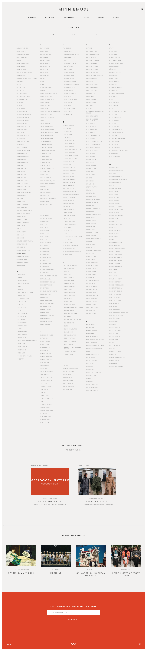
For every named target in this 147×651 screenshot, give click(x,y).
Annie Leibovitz (22, 205)
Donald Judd (44, 312)
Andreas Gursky (22, 180)
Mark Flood (113, 227)
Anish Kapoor (21, 196)
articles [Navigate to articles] (32, 17)
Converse (43, 186)
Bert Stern (21, 295)
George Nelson (68, 161)
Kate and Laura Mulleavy (95, 345)
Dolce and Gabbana (47, 303)
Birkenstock (21, 308)
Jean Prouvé (90, 154)
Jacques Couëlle (92, 66)
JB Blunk (89, 105)
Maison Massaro (115, 182)
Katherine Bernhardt (94, 348)
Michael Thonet (115, 300)
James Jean (90, 81)
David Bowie (44, 255)
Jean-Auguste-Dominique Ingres (95, 112)
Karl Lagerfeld (91, 342)
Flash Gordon (68, 69)
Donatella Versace (47, 315)
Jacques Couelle (92, 69)
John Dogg (90, 211)
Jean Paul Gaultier (93, 148)
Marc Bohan (113, 191)
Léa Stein (112, 69)
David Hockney (45, 264)
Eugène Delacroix (46, 410)
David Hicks (44, 261)
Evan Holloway (45, 416)
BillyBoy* (20, 304)
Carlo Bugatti (45, 60)
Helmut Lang (67, 302)
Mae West (112, 173)
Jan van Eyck (91, 93)
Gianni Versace (68, 200)
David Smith (44, 273)
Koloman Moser (92, 388)
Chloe (42, 120)
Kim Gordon (90, 378)
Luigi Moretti (114, 153)
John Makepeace (92, 232)
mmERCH (112, 348)
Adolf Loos (21, 66)
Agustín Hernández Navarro (27, 78)
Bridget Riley (21, 338)
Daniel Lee (43, 240)
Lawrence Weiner (115, 60)
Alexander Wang (22, 120)
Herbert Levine (68, 323)
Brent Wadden (22, 332)
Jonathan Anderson (93, 250)
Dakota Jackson (46, 218)
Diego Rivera (44, 297)
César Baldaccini (46, 87)
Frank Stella (67, 105)
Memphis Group (115, 282)
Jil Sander (89, 172)
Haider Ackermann (70, 265)
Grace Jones (67, 227)
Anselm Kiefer (22, 208)
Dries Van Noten (46, 321)
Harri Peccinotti (69, 287)
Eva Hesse (43, 413)
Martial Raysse (114, 246)
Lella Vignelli (114, 81)
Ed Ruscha (43, 338)
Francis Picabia (68, 78)
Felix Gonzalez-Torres (71, 54)
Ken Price (89, 366)
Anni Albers (21, 202)
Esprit (42, 401)
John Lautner (91, 226)
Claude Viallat (45, 162)
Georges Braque (69, 167)
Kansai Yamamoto (92, 330)
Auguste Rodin (22, 259)
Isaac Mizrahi (68, 380)
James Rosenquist (92, 87)
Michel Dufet (114, 306)
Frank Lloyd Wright (70, 99)
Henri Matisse (68, 355)
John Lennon (90, 229)
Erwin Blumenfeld (46, 398)
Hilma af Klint (68, 332)
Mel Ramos (113, 276)
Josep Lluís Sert (92, 265)
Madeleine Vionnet (116, 170)
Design (55, 507)
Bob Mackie (21, 320)
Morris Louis (114, 360)
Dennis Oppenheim (46, 285)
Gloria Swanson (69, 221)
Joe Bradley (90, 193)
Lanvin (111, 48)
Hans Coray (67, 274)
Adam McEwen (22, 57)
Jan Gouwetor (91, 90)
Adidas (19, 60)
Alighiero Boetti (23, 135)
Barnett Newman (23, 283)
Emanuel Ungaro (46, 386)
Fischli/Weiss (68, 66)
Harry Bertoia (68, 290)
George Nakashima (70, 158)
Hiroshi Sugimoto (69, 341)
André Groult (22, 165)
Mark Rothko (114, 233)
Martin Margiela (115, 252)
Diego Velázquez (46, 300)
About (9, 644)
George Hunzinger (69, 152)
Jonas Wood (90, 247)
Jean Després (91, 126)
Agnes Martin (21, 75)
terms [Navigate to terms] (86, 17)
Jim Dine (89, 178)
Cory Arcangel (45, 190)
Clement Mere (45, 165)
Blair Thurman (22, 314)
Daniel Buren (44, 237)
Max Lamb (112, 273)
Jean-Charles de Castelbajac (92, 119)
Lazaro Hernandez (116, 63)
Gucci (65, 233)
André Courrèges (23, 156)
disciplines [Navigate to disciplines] (69, 17)
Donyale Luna (45, 318)
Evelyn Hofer (45, 419)
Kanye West (90, 333)
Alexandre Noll (22, 123)
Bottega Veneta (22, 326)
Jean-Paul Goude (92, 151)
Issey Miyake (67, 389)
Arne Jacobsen (22, 244)
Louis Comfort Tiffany (117, 111)
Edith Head (44, 350)
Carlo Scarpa (45, 66)
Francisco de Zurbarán (71, 84)
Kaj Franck (90, 327)
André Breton (22, 153)
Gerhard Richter (69, 182)
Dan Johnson (44, 230)
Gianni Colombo (69, 197)
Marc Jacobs (114, 197)
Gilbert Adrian (68, 203)
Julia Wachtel (91, 292)
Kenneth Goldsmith (93, 372)
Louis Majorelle (115, 117)
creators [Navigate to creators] (49, 17)
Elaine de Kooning (46, 371)
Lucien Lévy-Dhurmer (117, 138)
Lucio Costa (113, 144)
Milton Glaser (114, 336)
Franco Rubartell (69, 93)
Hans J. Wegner (68, 277)
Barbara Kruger (22, 280)
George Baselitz (69, 143)
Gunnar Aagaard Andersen (72, 237)
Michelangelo (114, 309)
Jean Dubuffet (91, 129)
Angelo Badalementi (24, 193)
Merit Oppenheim (115, 291)
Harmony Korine (69, 284)
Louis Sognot (114, 120)
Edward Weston (45, 359)
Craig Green (44, 196)
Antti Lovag (21, 226)
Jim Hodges (90, 181)
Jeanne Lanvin (91, 160)
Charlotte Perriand (47, 117)
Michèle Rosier (114, 318)
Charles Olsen (45, 105)
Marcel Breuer (114, 203)
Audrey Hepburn (22, 256)
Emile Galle (44, 389)
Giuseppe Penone (69, 215)
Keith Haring (91, 357)
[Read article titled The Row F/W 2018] (97, 484)
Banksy (19, 277)
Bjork (19, 311)
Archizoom (20, 238)
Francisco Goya (68, 87)
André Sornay (22, 174)
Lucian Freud (114, 135)
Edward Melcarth (46, 356)
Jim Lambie (90, 184)
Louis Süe (112, 123)
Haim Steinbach (68, 268)
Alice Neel (20, 132)
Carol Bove (44, 69)
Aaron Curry (21, 51)
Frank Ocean (67, 102)
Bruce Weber (21, 350)
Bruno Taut (21, 353)
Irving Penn (67, 374)
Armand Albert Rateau (25, 241)
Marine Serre (114, 218)
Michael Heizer (114, 297)
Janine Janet (90, 96)
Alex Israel (20, 102)
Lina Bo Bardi (114, 102)
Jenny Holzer (91, 166)
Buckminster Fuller (24, 356)
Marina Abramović (116, 215)
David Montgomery (47, 270)
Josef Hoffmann (92, 262)
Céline (42, 84)
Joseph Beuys (91, 268)
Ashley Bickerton (23, 250)
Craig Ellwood (45, 193)
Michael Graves (115, 294)
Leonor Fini (113, 90)
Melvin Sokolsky (115, 279)
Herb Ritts (67, 317)
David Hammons (45, 258)
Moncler (112, 354)
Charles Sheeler (46, 114)
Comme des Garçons (47, 180)
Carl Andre (44, 57)
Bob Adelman (21, 317)
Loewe (111, 108)
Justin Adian (90, 310)
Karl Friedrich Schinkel (95, 339)
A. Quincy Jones (22, 48)
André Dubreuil (22, 162)
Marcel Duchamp (115, 206)
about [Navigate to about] (116, 17)
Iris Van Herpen (68, 371)
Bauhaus (20, 286)
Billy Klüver (21, 301)
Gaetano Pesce (68, 131)
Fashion (63, 507)
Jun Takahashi (91, 304)
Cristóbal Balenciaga (48, 199)
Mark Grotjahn (114, 230)
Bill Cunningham (23, 298)
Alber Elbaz (21, 87)
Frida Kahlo (67, 114)
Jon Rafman (90, 244)
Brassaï (19, 329)
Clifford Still (45, 171)
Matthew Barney (115, 261)
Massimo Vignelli (115, 258)
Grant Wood (67, 230)
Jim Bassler (90, 175)
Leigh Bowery (114, 78)
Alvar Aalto (21, 144)
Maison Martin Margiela (118, 179)
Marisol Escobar (115, 224)
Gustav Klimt (68, 243)
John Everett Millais (93, 214)
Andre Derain (21, 159)
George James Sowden (71, 155)
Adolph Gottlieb (23, 63)
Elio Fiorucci (44, 374)
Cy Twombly (44, 202)
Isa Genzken (67, 377)
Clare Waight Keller (47, 150)
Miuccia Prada (114, 345)
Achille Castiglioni (24, 54)
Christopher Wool (46, 138)
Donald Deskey (45, 309)
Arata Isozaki (21, 232)
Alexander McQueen (24, 114)
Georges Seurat (69, 176)
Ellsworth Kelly (46, 377)
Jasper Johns (91, 102)
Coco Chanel (44, 174)
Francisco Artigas (69, 81)
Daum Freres (44, 249)
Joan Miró (89, 190)
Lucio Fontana (114, 147)
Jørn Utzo (89, 253)
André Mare (21, 171)
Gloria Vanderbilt (69, 224)
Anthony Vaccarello (24, 211)
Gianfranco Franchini (71, 194)
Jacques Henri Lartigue (94, 75)
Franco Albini (68, 90)
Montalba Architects (117, 357)
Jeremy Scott (91, 169)
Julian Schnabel (92, 295)
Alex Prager (21, 108)
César (42, 81)
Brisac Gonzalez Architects (27, 341)
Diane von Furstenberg (48, 291)
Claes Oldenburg (46, 144)
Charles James (45, 102)
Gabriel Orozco (68, 125)
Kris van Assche (92, 391)
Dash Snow (44, 246)
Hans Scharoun (68, 281)
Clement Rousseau (47, 168)
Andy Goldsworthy (24, 186)
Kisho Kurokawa (92, 385)
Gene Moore (67, 137)
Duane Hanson (45, 324)
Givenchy (66, 218)
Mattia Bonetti (114, 264)
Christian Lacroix (46, 126)
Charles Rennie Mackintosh (50, 111)
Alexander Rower (23, 117)
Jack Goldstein (91, 51)
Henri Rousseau (68, 311)
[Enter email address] (73, 615)
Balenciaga (21, 274)
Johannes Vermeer (93, 199)
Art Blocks (21, 247)
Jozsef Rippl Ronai (92, 280)
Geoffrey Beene (69, 140)
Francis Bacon (68, 75)
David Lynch (44, 267)
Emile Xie (43, 392)
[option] (20, 565)
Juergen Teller (91, 289)
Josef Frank (90, 259)
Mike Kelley (113, 333)
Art (35, 507)
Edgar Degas (44, 344)
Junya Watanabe (92, 307)
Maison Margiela (115, 176)
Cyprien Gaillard (46, 205)
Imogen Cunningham (70, 368)
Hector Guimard (69, 296)
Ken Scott (90, 369)
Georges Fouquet (69, 170)
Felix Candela (68, 51)
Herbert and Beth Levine (72, 320)
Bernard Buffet (22, 289)
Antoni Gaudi (21, 217)
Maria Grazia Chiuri (116, 209)
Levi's (111, 99)
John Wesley (90, 241)
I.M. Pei (65, 365)
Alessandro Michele (24, 99)
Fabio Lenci (67, 48)
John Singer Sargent (93, 238)
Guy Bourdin (67, 255)
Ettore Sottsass (46, 404)
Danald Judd (44, 233)
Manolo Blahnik (115, 188)
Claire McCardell (46, 147)
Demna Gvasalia (45, 279)
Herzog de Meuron (70, 329)
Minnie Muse (113, 339)
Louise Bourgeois (115, 129)
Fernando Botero (69, 63)
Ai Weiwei (20, 81)
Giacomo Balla (68, 188)
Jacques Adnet (91, 63)
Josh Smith (90, 277)
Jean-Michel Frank (93, 145)
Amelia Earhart (22, 147)
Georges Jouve (68, 173)
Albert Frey (21, 90)
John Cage (90, 205)
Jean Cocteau (91, 123)
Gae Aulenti (67, 128)
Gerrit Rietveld (68, 185)
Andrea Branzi (22, 177)
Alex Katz (20, 105)
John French (90, 217)
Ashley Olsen (21, 253)
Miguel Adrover (115, 327)
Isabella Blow (68, 383)
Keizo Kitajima (91, 360)
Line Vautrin (113, 105)
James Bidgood (91, 78)
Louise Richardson (116, 132)
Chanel (42, 90)
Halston (66, 271)
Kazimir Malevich (92, 354)
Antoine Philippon (23, 214)
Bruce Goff (21, 344)
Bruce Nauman (22, 347)
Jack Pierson (91, 57)
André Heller (21, 168)
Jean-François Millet (94, 136)
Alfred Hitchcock (23, 126)
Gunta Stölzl (68, 240)
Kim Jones (89, 382)
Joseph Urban (91, 274)
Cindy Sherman (45, 141)
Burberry (20, 359)
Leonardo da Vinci (115, 87)
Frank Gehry (67, 96)
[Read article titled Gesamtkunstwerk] (50, 484)
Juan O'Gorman (91, 286)
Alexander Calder (23, 111)
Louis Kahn (113, 114)
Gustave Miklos (68, 249)
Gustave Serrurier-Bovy (72, 252)
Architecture (44, 507)
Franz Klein (67, 111)
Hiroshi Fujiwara (69, 338)
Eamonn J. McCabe (46, 335)
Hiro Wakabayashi (69, 335)
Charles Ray (44, 108)
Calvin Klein (44, 48)
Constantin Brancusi (47, 183)
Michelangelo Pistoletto (118, 312)
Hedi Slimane (67, 299)
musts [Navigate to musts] (101, 17)
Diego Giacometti (46, 294)
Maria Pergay (114, 212)
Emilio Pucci (44, 395)
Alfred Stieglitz (22, 129)
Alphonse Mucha (23, 141)
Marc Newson (114, 200)
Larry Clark (113, 51)
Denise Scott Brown (47, 282)
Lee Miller (113, 75)
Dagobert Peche (46, 215)
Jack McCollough (92, 54)
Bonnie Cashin (22, 323)
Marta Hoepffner (115, 243)
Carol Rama (44, 72)
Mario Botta (113, 221)
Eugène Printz (45, 407)
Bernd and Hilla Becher (25, 292)
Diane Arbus (44, 288)
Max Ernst (113, 270)
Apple (19, 229)
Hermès (65, 326)
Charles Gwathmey (47, 99)
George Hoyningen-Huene (72, 149)
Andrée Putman (22, 183)
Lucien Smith (114, 141)
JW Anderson (91, 313)
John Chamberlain (93, 208)
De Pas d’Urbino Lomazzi (48, 276)
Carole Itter (44, 75)
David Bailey (44, 252)
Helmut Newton (69, 305)
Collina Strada (45, 177)
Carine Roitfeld (45, 54)
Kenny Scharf (91, 375)
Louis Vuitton (114, 126)
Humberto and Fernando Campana (72, 347)
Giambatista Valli (69, 191)
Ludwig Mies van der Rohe (118, 150)
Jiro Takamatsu (91, 187)
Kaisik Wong (90, 324)
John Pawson (91, 235)
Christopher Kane (46, 135)
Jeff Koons (90, 163)
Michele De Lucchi (116, 315)
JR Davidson (90, 283)
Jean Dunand (90, 132)
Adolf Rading (21, 69)
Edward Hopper (45, 353)
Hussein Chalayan (69, 351)
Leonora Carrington (116, 93)
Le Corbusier (114, 66)
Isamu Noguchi (68, 386)
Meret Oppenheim (115, 288)
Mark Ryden (113, 237)
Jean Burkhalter (92, 116)
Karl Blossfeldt (92, 336)
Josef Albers (91, 256)
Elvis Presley (44, 383)
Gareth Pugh (67, 134)
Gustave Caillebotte (70, 246)
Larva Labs (113, 54)
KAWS (88, 351)
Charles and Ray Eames (48, 93)
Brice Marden (22, 335)
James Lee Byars (92, 84)
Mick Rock (113, 324)
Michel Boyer (114, 303)
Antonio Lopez (22, 220)
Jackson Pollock (92, 60)
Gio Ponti (66, 206)
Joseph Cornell (91, 271)
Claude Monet (45, 156)
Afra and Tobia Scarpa (25, 72)
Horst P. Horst (68, 344)
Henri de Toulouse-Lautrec (73, 308)
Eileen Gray (44, 368)
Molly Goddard (115, 351)
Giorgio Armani (68, 209)
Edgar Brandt (45, 341)
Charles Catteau (46, 96)
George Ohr (67, 164)
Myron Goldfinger (116, 366)
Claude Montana (46, 159)
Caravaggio (44, 51)
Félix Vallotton (68, 57)
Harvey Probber (69, 293)
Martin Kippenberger (117, 249)
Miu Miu (112, 342)
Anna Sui (20, 199)
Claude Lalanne (45, 153)
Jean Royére (90, 157)
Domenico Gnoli (45, 306)
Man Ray (112, 185)
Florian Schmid (68, 72)
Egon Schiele (44, 365)
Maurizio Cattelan (116, 267)
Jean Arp (89, 108)
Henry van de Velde (70, 314)
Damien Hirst (44, 221)
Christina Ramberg (47, 129)
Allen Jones (21, 138)
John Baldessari (92, 202)
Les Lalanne (113, 96)
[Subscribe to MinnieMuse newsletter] (73, 622)
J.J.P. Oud (89, 48)
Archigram (20, 235)
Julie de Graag (91, 298)
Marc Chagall (114, 194)
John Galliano (91, 220)
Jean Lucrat (90, 139)
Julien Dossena (91, 301)
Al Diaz (19, 84)
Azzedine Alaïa (22, 265)
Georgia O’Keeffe (69, 179)
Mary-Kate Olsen (115, 255)
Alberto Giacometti (24, 96)
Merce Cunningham (116, 285)
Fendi (65, 60)
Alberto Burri (22, 93)
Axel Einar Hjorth (23, 262)
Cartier (42, 78)
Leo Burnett (113, 84)
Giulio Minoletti (69, 212)
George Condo (68, 146)
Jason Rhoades (91, 99)
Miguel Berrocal (115, 330)
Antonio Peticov (22, 223)
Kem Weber (90, 363)
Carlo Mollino (45, 63)
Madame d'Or (114, 167)
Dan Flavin (43, 227)
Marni (111, 240)
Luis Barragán (114, 156)
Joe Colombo (91, 196)
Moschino (113, 363)
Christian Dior (45, 123)
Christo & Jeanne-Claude (49, 132)
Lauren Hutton (114, 57)
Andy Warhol (21, 190)
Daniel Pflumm (45, 243)
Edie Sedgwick (45, 347)
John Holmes (91, 223)
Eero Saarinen (45, 362)
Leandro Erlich (114, 72)
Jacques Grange (92, 72)
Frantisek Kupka (69, 108)
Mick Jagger (113, 321)
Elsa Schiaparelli (46, 380)
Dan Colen (43, 224)
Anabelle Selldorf (23, 150)
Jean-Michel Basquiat (94, 142)
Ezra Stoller (44, 422)
